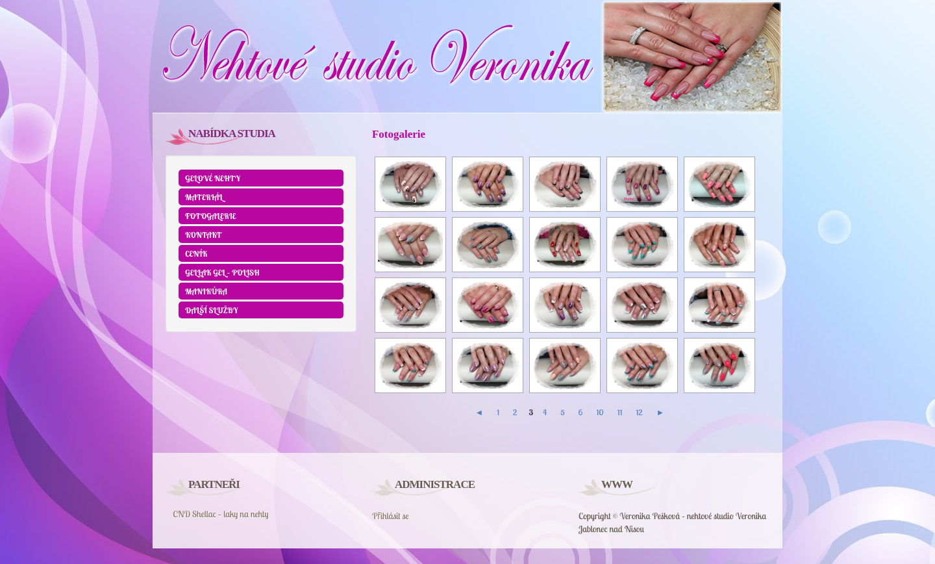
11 (620, 412)
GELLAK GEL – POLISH (222, 272)
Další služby (211, 310)
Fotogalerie (210, 216)
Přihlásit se (390, 516)
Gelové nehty (212, 178)
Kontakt (203, 234)
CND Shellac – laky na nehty (220, 514)
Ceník (196, 253)
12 (639, 412)
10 (599, 412)
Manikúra (206, 291)
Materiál (204, 197)
